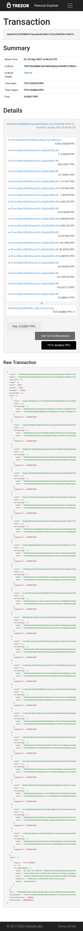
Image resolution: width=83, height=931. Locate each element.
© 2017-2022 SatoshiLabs (25, 926)
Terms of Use (67, 926)
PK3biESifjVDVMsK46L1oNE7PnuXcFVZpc (31, 308)
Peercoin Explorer (46, 5)
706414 (28, 73)
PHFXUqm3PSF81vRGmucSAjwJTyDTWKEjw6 (36, 140)
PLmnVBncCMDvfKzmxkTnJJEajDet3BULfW (35, 150)
